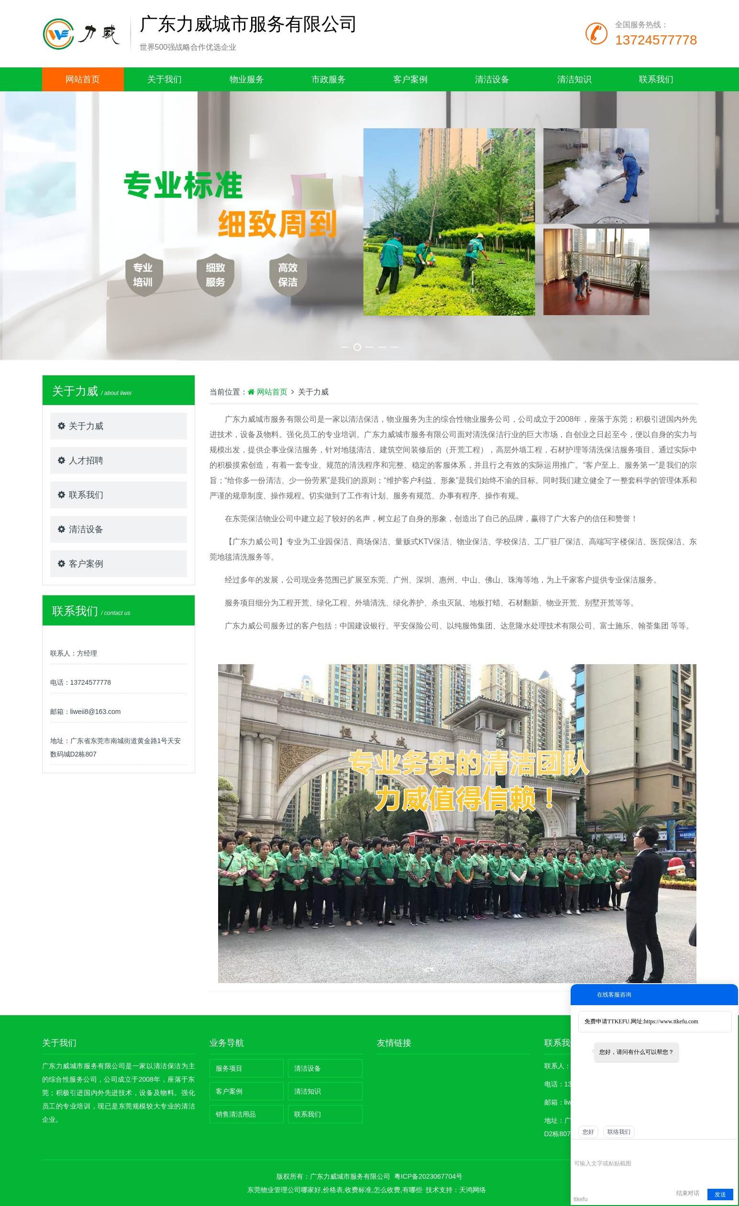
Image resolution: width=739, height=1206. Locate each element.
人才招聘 (86, 460)
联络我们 (618, 1132)
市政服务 (328, 79)
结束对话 (687, 1193)
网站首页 (83, 79)
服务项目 (229, 1068)
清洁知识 (574, 79)
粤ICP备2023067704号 (428, 1176)
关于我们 (164, 79)
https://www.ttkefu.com (671, 1021)
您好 (588, 1132)
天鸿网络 (472, 1190)
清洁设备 (492, 79)
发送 (720, 1194)
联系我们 (656, 79)
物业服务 (247, 79)
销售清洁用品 (236, 1114)
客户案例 (410, 79)
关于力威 (86, 426)
